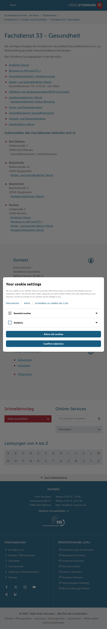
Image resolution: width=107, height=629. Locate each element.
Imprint (27, 303)
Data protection (12, 303)
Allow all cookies (53, 334)
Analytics (18, 322)
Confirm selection (53, 343)
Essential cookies (22, 313)
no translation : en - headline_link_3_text (51, 303)
